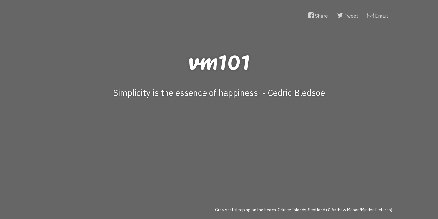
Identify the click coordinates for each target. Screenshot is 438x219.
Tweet (347, 15)
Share (318, 15)
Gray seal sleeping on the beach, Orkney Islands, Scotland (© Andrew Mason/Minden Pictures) (303, 210)
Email (377, 15)
